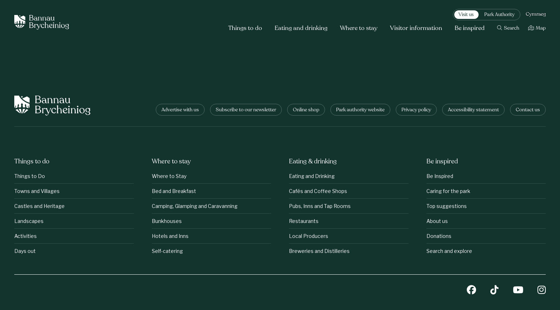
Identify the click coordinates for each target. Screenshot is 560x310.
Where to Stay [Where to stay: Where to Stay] (169, 176)
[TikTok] (494, 290)
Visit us (466, 15)
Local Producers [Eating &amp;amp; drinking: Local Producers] (308, 236)
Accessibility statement (473, 110)
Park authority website (360, 110)
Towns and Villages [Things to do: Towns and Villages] (37, 191)
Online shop (306, 110)
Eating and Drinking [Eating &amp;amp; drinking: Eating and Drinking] (312, 176)
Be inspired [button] (470, 28)
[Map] (537, 28)
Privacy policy (416, 110)
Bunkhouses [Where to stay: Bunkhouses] (167, 221)
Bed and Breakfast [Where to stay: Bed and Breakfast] (174, 191)
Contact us (528, 110)
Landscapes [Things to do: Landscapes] (29, 221)
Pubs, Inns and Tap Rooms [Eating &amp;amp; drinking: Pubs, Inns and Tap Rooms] (320, 206)
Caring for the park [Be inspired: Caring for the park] (448, 191)
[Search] (508, 28)
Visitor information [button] (416, 28)
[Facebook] (471, 290)
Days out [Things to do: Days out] (25, 251)
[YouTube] (518, 290)
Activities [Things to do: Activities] (25, 236)
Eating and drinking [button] (301, 28)
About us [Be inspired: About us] (437, 221)
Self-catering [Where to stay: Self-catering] (167, 251)
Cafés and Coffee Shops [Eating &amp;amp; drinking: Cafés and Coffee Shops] (318, 191)
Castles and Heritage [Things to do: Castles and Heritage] (39, 206)
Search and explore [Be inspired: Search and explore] (449, 251)
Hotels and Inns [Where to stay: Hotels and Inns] (170, 236)
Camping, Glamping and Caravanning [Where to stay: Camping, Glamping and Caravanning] (195, 206)
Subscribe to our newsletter (246, 110)
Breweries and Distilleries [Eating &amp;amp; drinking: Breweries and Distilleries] (319, 251)
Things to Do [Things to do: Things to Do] (29, 176)
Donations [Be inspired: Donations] (438, 236)
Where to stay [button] (359, 28)
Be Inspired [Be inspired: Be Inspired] (439, 176)
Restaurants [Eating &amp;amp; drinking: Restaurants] (304, 221)
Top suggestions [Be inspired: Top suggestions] (446, 206)
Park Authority (499, 15)
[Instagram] (542, 290)
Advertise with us (180, 110)
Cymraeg (536, 14)
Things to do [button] (245, 28)
